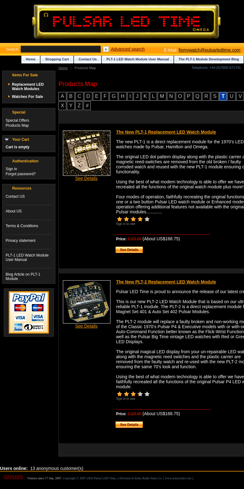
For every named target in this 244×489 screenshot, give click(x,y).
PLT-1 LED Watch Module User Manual (137, 59)
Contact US (15, 196)
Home (63, 68)
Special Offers (17, 120)
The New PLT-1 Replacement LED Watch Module (166, 132)
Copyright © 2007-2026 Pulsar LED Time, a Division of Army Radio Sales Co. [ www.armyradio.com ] (128, 478)
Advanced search (128, 49)
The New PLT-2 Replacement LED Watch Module (166, 281)
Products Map (17, 125)
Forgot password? (21, 174)
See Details (86, 178)
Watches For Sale (27, 96)
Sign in (11, 169)
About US (14, 211)
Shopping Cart (57, 59)
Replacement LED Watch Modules (28, 86)
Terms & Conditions (22, 226)
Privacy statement (20, 240)
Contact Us (88, 59)
